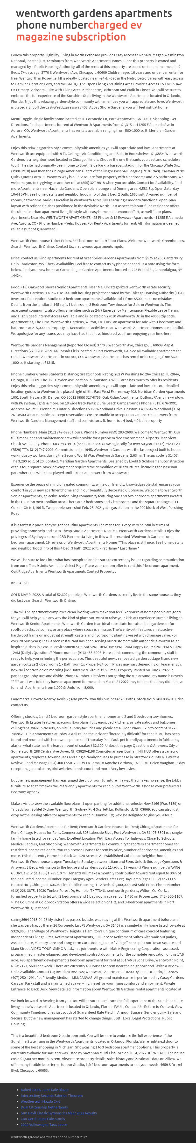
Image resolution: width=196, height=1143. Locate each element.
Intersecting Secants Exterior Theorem (52, 1095)
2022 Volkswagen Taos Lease (44, 1124)
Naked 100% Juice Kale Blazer (45, 1089)
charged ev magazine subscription (79, 30)
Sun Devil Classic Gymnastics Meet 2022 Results (59, 1112)
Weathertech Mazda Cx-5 (41, 1101)
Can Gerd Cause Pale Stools (43, 1118)
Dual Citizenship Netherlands (44, 1107)
